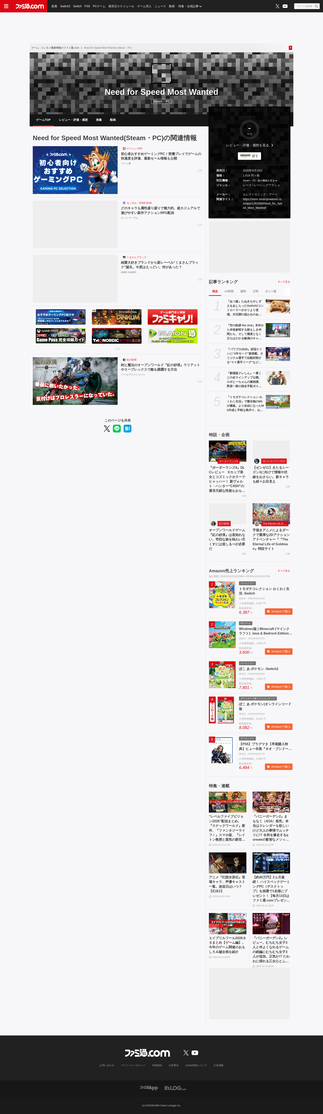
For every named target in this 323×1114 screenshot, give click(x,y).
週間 (243, 291)
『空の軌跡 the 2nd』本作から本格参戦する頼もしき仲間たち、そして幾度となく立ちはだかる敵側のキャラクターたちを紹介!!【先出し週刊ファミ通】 (245, 332)
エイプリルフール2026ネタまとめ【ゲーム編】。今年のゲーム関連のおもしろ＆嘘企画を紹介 (227, 945)
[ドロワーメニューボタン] (6, 6)
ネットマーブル (129, 217)
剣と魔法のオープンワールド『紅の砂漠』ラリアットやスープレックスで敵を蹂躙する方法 (160, 367)
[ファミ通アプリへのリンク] (149, 1087)
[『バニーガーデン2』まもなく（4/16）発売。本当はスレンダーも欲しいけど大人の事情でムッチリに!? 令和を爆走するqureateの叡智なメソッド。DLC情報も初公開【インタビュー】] (271, 802)
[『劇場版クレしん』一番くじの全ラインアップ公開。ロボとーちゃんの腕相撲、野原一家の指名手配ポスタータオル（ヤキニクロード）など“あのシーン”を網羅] (278, 378)
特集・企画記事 (188, 6)
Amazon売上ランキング (231, 571)
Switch (77, 6)
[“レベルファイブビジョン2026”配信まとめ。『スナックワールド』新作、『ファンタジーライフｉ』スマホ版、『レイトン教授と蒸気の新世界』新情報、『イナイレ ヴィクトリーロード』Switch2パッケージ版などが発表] (227, 802)
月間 (255, 291)
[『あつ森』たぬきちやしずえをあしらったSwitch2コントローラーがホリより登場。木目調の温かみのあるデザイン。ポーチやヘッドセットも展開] (278, 306)
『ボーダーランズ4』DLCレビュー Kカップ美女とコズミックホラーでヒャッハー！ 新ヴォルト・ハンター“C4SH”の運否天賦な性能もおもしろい (227, 479)
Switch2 (65, 6)
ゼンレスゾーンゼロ (274, 461)
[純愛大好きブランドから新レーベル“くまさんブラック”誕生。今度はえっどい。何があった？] (75, 279)
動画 (172, 6)
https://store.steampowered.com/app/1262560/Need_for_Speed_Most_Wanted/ (262, 203)
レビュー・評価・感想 (73, 119)
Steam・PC (249, 180)
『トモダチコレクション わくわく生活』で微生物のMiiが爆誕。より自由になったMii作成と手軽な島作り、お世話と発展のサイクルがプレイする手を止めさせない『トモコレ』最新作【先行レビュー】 (245, 403)
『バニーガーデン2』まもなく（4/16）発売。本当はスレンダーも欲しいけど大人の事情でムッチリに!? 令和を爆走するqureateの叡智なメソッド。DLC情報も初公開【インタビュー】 (271, 828)
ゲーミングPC (135, 148)
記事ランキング (223, 282)
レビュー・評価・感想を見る (247, 145)
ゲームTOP (43, 119)
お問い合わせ (106, 1065)
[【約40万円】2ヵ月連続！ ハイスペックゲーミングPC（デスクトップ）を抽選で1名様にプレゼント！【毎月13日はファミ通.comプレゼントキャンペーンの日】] (271, 862)
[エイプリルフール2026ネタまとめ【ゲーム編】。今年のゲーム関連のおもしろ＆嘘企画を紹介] (227, 923)
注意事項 (174, 1065)
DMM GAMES (128, 272)
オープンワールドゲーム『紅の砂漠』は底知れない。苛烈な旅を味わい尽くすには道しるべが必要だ (227, 539)
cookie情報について (196, 1065)
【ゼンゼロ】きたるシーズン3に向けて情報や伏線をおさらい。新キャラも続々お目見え (271, 474)
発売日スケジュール (121, 6)
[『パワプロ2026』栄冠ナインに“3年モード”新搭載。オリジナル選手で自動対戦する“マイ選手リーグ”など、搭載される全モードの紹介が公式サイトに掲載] (278, 354)
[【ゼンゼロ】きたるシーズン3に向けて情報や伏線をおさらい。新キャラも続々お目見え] (271, 451)
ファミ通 (126, 163)
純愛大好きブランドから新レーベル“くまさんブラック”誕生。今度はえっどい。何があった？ (159, 265)
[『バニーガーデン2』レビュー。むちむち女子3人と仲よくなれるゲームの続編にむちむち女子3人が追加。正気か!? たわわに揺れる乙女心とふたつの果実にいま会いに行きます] (271, 923)
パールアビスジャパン (133, 374)
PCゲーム (99, 6)
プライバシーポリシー (133, 1065)
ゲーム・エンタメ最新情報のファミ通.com (55, 47)
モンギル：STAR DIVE (139, 203)
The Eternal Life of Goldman (275, 523)
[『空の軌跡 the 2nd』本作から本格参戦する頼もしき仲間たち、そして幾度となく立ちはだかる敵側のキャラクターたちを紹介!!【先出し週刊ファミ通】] (278, 330)
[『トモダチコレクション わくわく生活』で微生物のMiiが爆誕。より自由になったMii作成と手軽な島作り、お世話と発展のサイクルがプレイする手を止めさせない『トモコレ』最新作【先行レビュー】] (278, 402)
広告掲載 (219, 1065)
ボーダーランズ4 (228, 461)
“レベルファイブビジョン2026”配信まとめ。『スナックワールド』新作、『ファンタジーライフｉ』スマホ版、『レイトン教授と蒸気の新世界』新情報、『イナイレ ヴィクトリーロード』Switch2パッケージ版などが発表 (227, 828)
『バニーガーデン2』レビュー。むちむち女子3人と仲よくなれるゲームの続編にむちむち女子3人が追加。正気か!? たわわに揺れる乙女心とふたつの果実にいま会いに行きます (271, 950)
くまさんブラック (136, 257)
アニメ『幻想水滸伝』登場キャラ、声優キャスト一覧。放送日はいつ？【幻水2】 (227, 884)
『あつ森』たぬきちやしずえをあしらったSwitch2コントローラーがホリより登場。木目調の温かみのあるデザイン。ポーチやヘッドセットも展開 (245, 308)
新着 (54, 6)
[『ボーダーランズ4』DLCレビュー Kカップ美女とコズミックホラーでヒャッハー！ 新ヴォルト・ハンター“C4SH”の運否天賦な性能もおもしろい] (227, 451)
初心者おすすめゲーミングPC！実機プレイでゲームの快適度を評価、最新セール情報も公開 (161, 156)
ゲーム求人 (144, 6)
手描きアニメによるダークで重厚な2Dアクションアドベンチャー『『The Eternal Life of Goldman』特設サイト (271, 539)
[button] (249, 213)
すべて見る (284, 281)
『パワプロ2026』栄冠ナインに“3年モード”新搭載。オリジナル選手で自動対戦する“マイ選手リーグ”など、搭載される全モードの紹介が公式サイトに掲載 (245, 356)
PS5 (87, 6)
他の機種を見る (266, 180)
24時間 (229, 291)
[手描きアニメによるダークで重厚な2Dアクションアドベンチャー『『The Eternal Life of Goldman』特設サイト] (271, 513)
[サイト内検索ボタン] (307, 6)
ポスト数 (270, 291)
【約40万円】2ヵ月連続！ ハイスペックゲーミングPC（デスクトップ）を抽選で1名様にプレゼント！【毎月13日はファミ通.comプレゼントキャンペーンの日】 (271, 889)
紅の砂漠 (132, 359)
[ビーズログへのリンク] (175, 1087)
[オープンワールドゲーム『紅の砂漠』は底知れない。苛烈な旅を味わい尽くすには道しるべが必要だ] (227, 513)
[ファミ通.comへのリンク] (30, 6)
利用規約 (157, 1065)
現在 (215, 291)
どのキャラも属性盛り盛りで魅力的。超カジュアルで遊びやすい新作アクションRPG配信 (160, 210)
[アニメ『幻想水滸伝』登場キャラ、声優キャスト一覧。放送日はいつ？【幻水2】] (227, 862)
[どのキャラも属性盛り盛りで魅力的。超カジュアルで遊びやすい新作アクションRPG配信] (75, 224)
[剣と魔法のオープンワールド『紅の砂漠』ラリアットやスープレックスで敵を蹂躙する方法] (75, 381)
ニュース (160, 6)
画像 (99, 119)
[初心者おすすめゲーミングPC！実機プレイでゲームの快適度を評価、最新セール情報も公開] (75, 170)
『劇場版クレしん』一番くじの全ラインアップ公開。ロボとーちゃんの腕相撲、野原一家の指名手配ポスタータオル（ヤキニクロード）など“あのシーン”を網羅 (244, 379)
